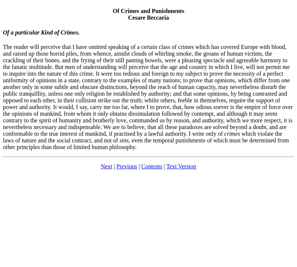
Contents (151, 166)
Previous (127, 166)
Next (106, 166)
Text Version (181, 166)
